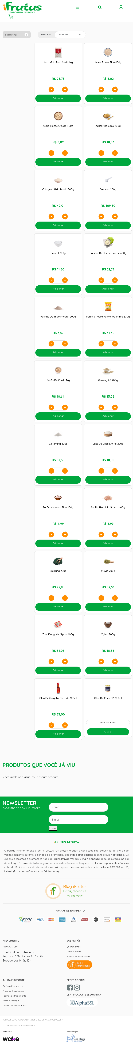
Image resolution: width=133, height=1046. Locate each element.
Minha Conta (121, 7)
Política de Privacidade (78, 956)
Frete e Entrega (11, 1000)
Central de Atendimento (15, 1005)
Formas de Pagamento (14, 995)
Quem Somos (73, 946)
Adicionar (58, 98)
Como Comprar (74, 951)
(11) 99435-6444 (10, 946)
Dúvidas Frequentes (13, 986)
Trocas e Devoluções (13, 991)
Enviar (53, 828)
